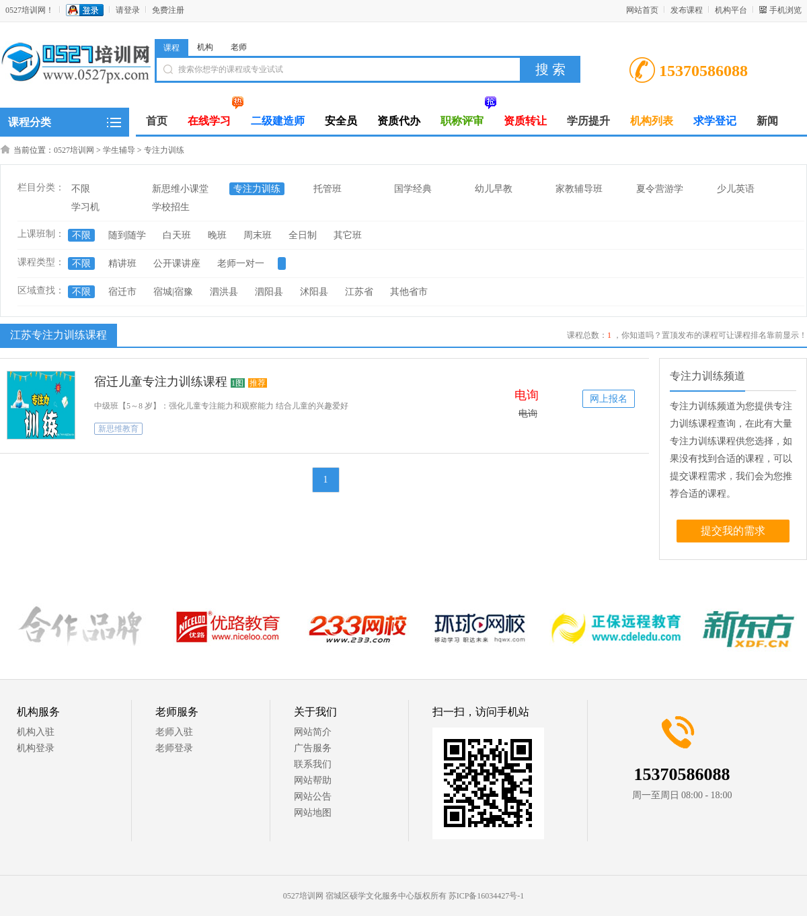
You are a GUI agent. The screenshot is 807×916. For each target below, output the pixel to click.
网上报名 (608, 399)
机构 (205, 47)
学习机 (85, 207)
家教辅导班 (579, 189)
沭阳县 (314, 292)
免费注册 (168, 10)
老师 (239, 47)
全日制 (303, 235)
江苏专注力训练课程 (57, 334)
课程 (171, 47)
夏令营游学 (659, 189)
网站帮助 (313, 780)
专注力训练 (164, 150)
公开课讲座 (176, 263)
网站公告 (313, 796)
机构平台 (731, 10)
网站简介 (313, 732)
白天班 (177, 235)
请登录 (128, 10)
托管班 (327, 189)
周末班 (257, 235)
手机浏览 (785, 10)
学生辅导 (119, 150)
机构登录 (35, 748)
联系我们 (313, 764)
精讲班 (122, 263)
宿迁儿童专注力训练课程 (160, 381)
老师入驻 (174, 732)
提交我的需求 (733, 530)
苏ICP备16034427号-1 (487, 896)
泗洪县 (224, 292)
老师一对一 (240, 263)
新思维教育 (118, 428)
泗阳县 (269, 292)
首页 (156, 121)
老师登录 (174, 748)
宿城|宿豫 (173, 292)
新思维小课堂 (180, 189)
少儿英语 (736, 189)
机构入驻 (35, 732)
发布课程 (686, 10)
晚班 (217, 235)
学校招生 (171, 207)
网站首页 (642, 10)
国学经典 (413, 189)
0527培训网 (74, 150)
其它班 (348, 235)
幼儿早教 (493, 189)
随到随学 (127, 235)
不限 (80, 189)
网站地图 (313, 813)
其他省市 (409, 292)
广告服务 (313, 748)
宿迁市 (122, 292)
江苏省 (359, 292)
